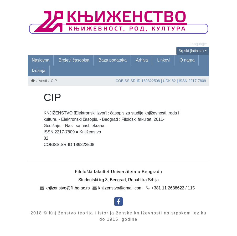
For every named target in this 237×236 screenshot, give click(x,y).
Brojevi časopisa (74, 60)
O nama (186, 60)
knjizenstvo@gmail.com (117, 188)
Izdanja (38, 70)
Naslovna (40, 60)
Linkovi (163, 60)
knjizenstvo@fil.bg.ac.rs (65, 188)
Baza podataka (113, 60)
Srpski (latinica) (191, 51)
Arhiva (142, 60)
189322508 (151, 81)
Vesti (43, 81)
